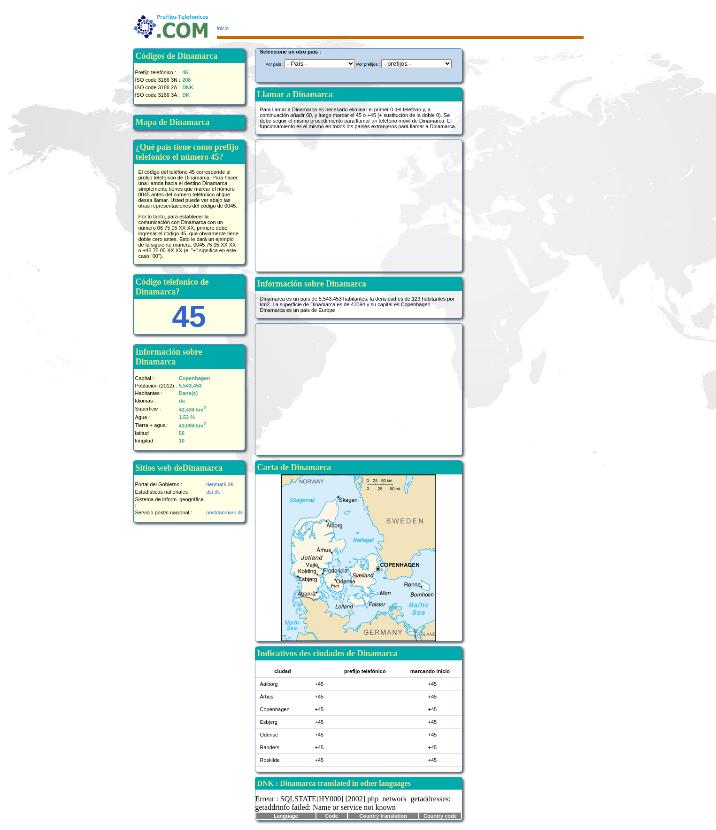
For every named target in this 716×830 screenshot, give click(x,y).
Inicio (223, 28)
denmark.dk (219, 484)
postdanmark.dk (224, 512)
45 (189, 316)
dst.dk (213, 492)
